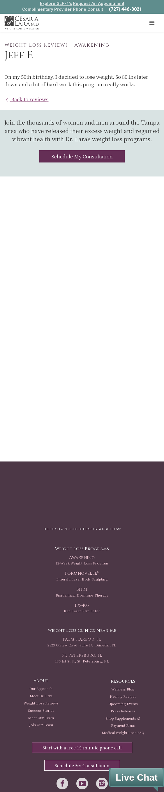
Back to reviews (26, 99)
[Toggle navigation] (152, 22)
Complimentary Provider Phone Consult (62, 9)
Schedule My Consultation (82, 156)
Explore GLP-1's (56, 3)
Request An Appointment (98, 3)
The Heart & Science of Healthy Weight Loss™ (82, 529)
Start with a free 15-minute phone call (82, 748)
